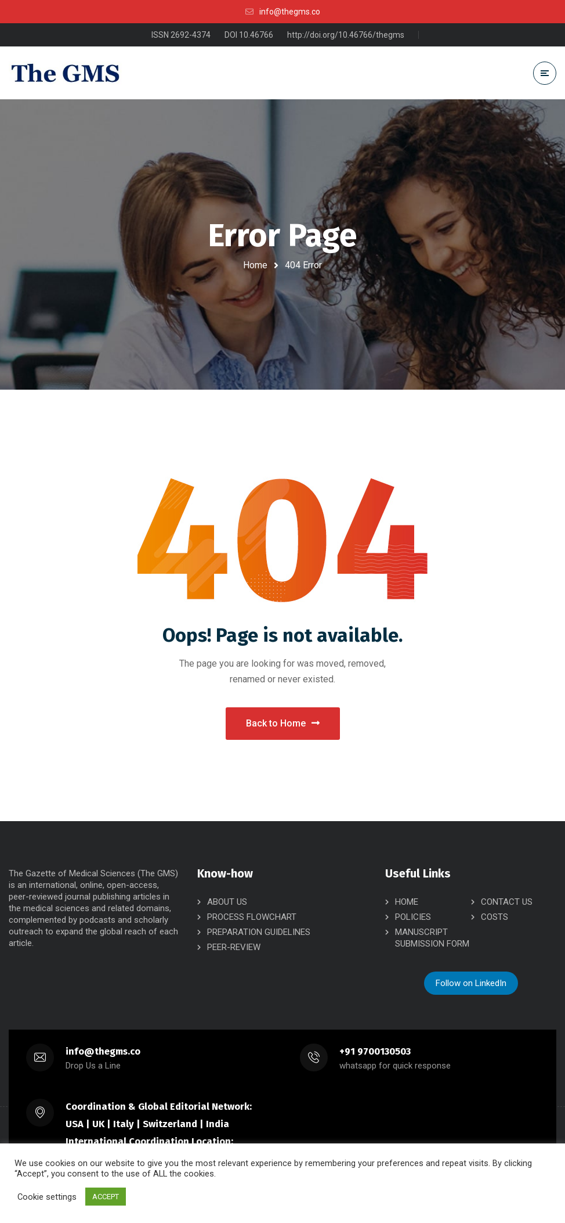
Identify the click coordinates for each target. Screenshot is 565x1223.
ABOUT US (227, 902)
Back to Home (283, 723)
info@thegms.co (103, 1051)
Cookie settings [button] (47, 1197)
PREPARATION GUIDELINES (258, 932)
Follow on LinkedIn (471, 983)
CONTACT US (507, 902)
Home (255, 265)
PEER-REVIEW (233, 947)
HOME (406, 902)
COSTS (494, 917)
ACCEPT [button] (105, 1196)
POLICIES (413, 917)
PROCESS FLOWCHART (251, 917)
